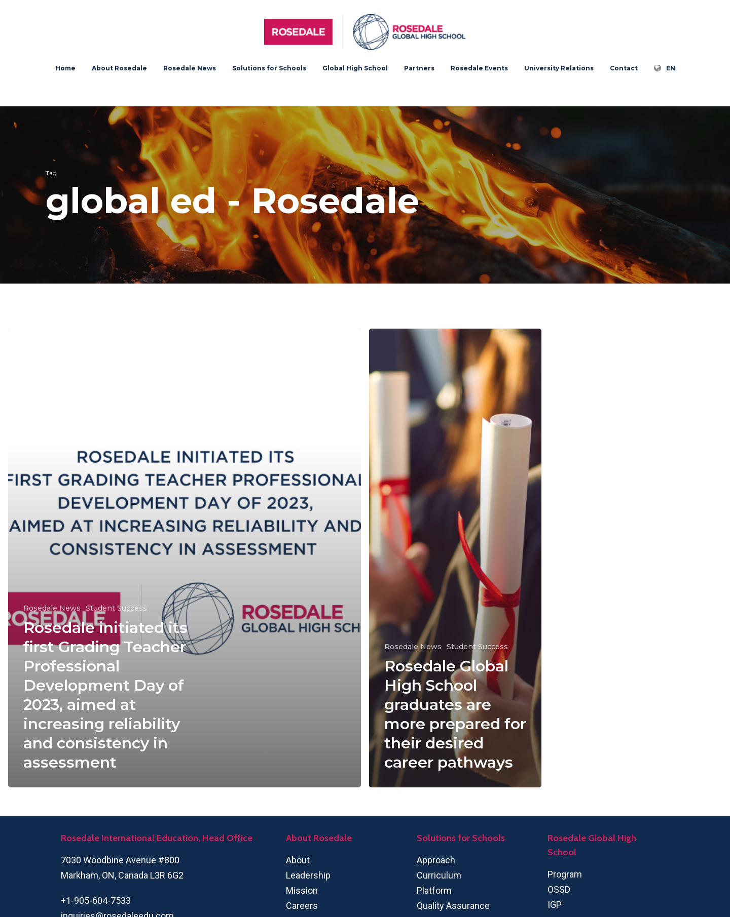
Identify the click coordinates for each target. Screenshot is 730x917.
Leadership (308, 875)
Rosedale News (52, 608)
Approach (436, 860)
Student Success (116, 608)
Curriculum (439, 875)
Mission (302, 890)
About (298, 860)
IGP (555, 904)
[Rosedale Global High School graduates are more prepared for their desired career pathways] (455, 558)
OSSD (559, 889)
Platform (434, 890)
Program (565, 874)
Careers (302, 905)
